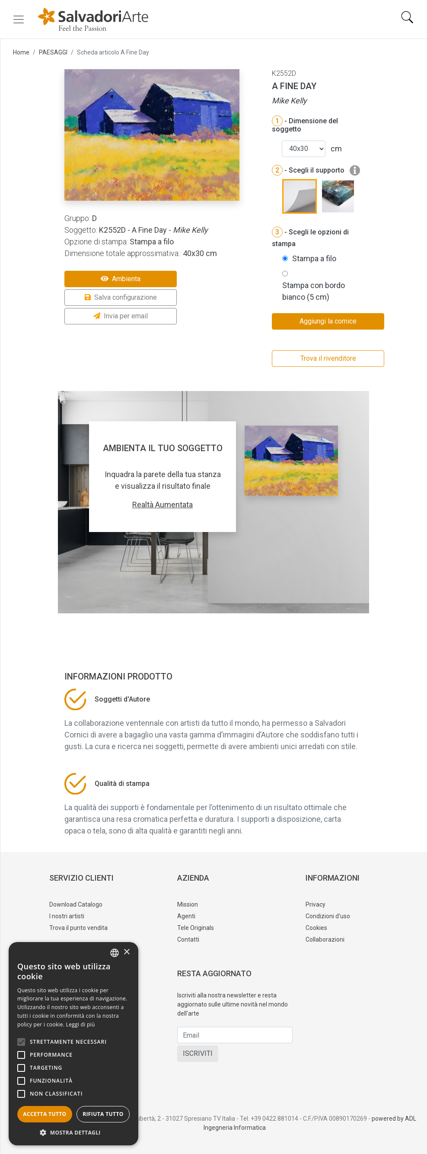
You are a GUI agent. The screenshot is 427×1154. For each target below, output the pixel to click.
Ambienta (120, 279)
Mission (187, 904)
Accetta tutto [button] (44, 1114)
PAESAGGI (53, 52)
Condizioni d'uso (328, 916)
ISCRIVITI (198, 1053)
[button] (73, 1132)
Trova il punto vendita (78, 927)
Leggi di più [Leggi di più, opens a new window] (80, 1024)
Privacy (315, 904)
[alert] (73, 1043)
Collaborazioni (325, 939)
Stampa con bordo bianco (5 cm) (313, 291)
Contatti (188, 939)
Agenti (186, 916)
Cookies (316, 927)
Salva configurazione (121, 297)
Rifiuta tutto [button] (103, 1114)
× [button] (126, 952)
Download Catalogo (75, 904)
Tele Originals (195, 927)
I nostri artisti (66, 916)
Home (21, 52)
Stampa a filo (314, 258)
